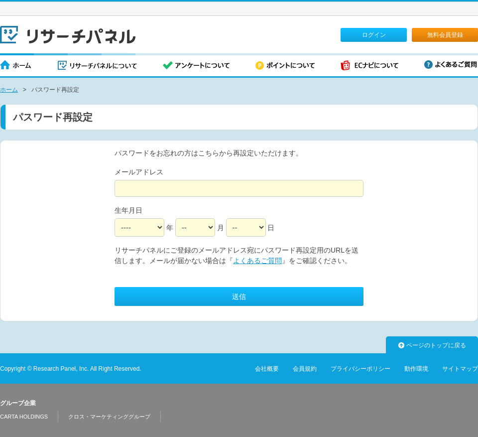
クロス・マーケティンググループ (109, 417)
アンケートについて (196, 66)
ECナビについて (369, 66)
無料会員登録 (445, 34)
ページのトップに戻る (432, 345)
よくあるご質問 (450, 64)
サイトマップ (460, 368)
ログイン (374, 34)
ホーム (16, 66)
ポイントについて (285, 66)
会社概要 (267, 368)
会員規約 (305, 368)
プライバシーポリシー (360, 368)
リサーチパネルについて (97, 66)
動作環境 (416, 368)
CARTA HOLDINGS (24, 417)
